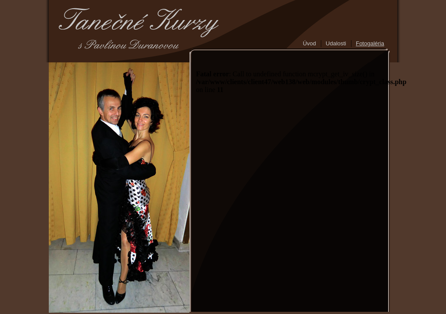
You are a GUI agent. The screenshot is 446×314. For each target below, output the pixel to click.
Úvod (309, 43)
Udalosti (336, 43)
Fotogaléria (370, 43)
